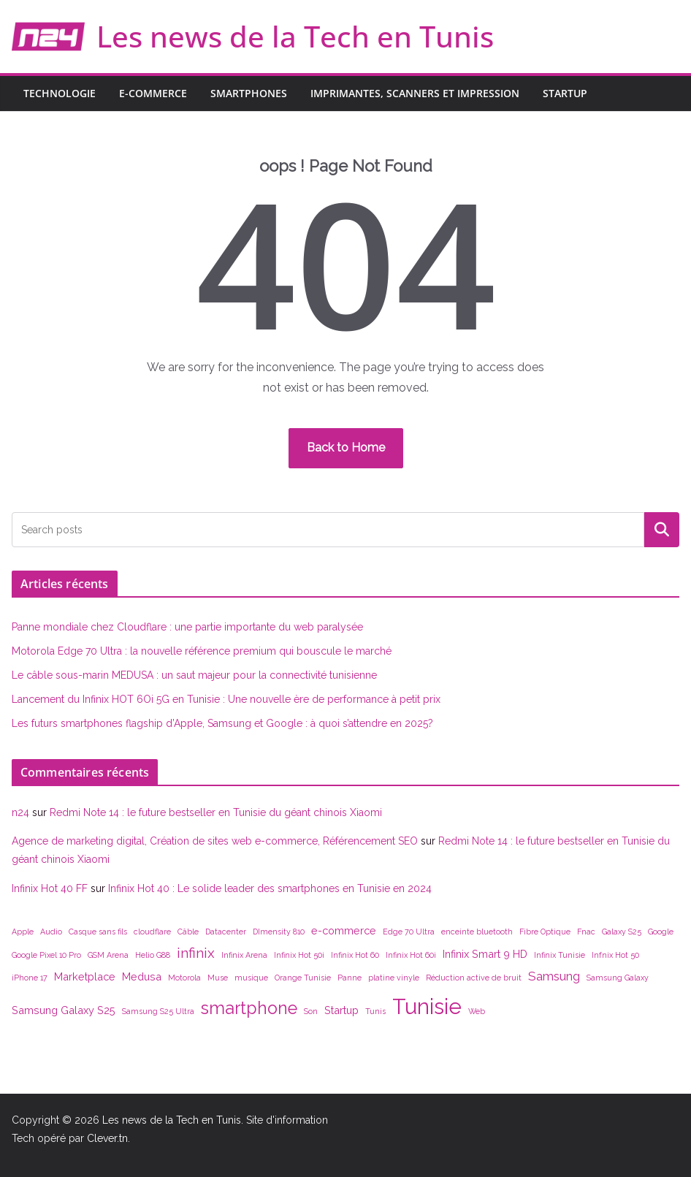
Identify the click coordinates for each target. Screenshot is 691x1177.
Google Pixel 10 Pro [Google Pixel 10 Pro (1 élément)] (46, 955)
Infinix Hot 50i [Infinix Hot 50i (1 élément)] (299, 955)
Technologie (59, 93)
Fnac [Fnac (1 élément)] (586, 931)
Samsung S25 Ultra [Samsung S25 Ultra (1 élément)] (158, 1011)
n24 (20, 812)
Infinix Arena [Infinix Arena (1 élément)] (244, 955)
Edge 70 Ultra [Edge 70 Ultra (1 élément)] (409, 931)
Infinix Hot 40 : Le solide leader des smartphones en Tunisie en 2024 (270, 888)
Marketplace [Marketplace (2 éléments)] (84, 976)
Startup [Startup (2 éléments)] (341, 1010)
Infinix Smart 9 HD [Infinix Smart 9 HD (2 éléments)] (485, 954)
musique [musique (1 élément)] (251, 977)
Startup (565, 93)
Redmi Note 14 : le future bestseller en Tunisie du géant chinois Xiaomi (216, 812)
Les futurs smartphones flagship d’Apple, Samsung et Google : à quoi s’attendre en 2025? (222, 723)
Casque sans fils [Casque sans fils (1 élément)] (98, 931)
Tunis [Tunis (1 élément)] (375, 1011)
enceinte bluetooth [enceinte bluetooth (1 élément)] (477, 931)
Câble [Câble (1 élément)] (188, 931)
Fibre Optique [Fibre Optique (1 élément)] (544, 931)
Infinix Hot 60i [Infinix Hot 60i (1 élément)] (411, 955)
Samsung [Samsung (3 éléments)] (554, 976)
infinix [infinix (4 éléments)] (196, 953)
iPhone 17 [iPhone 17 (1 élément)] (29, 977)
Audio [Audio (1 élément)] (51, 931)
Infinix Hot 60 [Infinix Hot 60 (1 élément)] (355, 955)
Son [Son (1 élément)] (311, 1011)
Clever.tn (107, 1138)
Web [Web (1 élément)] (476, 1011)
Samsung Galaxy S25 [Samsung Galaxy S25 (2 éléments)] (63, 1010)
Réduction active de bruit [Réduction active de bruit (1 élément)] (474, 977)
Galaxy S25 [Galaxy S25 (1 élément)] (621, 931)
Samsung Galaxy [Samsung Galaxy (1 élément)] (618, 977)
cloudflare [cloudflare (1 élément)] (152, 931)
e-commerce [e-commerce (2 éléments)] (343, 930)
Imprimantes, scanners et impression (414, 93)
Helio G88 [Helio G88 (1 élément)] (152, 955)
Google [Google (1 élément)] (660, 931)
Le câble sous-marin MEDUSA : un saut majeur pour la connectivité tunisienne (194, 675)
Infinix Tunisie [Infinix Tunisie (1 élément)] (559, 955)
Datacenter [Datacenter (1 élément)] (225, 931)
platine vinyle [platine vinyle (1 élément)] (393, 977)
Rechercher (661, 529)
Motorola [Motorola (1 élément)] (184, 977)
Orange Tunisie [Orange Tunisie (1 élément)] (303, 977)
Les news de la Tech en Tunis (295, 36)
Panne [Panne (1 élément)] (349, 977)
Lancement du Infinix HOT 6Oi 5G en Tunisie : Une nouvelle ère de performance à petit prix (226, 699)
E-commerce (153, 93)
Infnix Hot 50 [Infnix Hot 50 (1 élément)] (615, 955)
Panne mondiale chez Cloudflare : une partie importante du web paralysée (187, 627)
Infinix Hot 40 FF (50, 888)
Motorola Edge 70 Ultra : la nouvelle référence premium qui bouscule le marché (202, 651)
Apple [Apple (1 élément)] (23, 931)
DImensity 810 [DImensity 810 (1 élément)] (279, 931)
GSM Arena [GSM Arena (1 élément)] (108, 955)
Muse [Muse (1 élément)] (217, 977)
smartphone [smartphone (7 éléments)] (249, 1008)
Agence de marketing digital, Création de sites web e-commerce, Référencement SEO (215, 841)
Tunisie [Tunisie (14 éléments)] (427, 1006)
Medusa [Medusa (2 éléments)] (141, 976)
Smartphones (248, 93)
